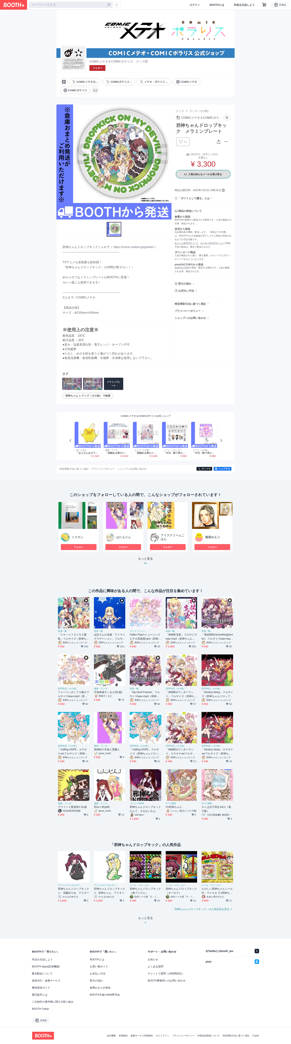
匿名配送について (42, 973)
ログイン (194, 5)
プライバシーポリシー (188, 310)
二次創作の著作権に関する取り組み (52, 1001)
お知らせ (153, 959)
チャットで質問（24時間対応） (166, 973)
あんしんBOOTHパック (186, 243)
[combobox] (70, 5)
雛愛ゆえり (212, 537)
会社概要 (111, 1036)
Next (221, 440)
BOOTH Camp (40, 1008)
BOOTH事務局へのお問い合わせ (167, 980)
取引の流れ (184, 283)
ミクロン (78, 537)
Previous (70, 440)
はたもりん (123, 537)
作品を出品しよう (244, 5)
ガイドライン (162, 1036)
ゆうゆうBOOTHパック (212, 243)
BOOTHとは (217, 5)
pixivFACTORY (182, 267)
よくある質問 (155, 966)
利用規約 (123, 1036)
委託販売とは (40, 994)
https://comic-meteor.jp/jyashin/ (133, 247)
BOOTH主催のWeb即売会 (105, 994)
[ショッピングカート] (264, 5)
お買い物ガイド (99, 966)
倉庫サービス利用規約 (142, 1036)
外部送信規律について (208, 1036)
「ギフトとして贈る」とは (194, 198)
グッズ (180, 110)
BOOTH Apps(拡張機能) (46, 966)
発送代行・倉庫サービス (46, 980)
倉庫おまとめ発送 (100, 987)
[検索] (109, 5)
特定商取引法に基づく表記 (190, 303)
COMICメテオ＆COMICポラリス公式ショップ (146, 416)
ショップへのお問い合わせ (190, 317)
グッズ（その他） (199, 110)
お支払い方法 (186, 290)
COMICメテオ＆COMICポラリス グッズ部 (118, 61)
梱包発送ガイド (41, 987)
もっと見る (145, 562)
